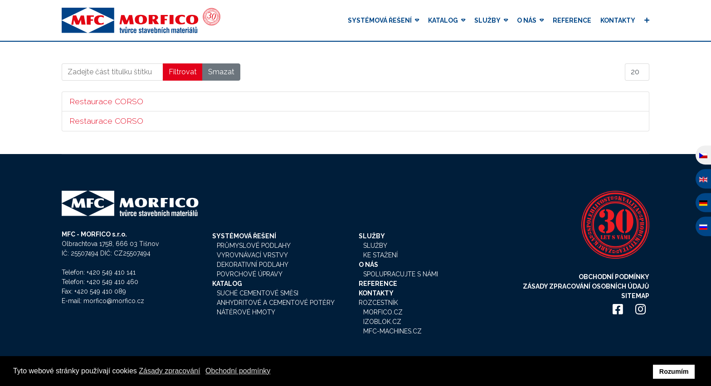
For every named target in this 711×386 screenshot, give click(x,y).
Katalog (443, 20)
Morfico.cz (383, 312)
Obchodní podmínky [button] (237, 371)
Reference (572, 20)
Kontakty (617, 20)
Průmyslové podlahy (254, 245)
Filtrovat (183, 72)
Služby (487, 20)
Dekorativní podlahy (252, 264)
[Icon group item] (618, 310)
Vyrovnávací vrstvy (252, 255)
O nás (526, 20)
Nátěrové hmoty (246, 312)
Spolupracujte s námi (400, 274)
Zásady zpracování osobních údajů (586, 286)
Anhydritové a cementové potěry (276, 302)
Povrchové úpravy (249, 274)
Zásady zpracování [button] (169, 371)
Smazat (221, 72)
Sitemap (635, 295)
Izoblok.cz (382, 321)
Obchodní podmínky (614, 276)
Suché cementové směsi (257, 293)
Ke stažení (380, 255)
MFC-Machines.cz (392, 331)
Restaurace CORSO (106, 101)
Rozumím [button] (674, 371)
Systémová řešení (380, 20)
